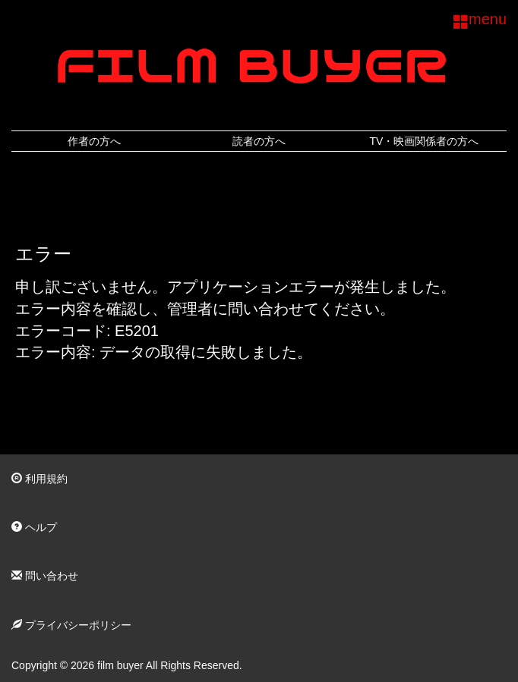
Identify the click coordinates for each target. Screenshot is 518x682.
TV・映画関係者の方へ (424, 141)
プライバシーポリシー (71, 625)
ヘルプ (34, 527)
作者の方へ (94, 141)
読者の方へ (259, 141)
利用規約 (39, 479)
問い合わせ (44, 576)
